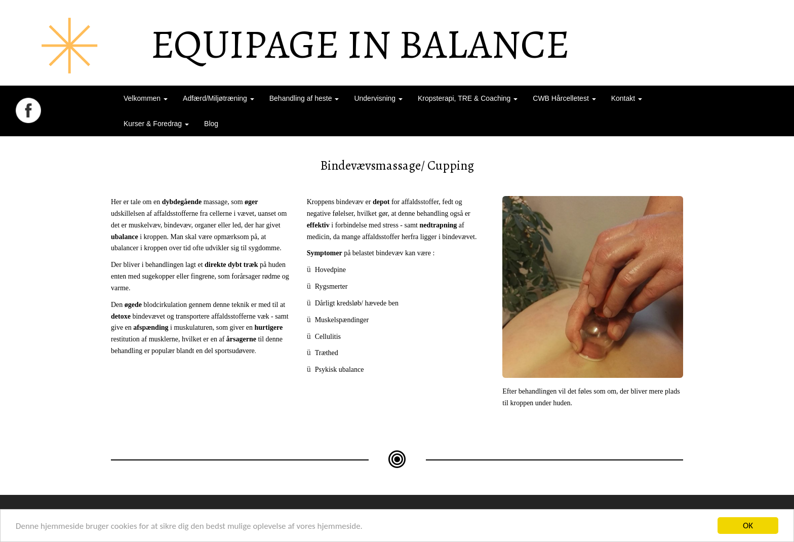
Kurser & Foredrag (156, 124)
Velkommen (146, 98)
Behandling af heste (304, 98)
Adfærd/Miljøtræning (218, 98)
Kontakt (626, 98)
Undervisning (378, 98)
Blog (211, 124)
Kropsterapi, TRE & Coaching (468, 98)
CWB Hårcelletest (564, 98)
